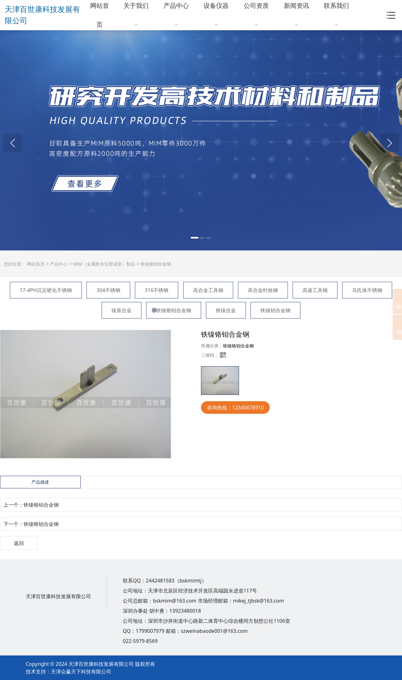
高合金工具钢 (208, 290)
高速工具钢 (315, 290)
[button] (12, 143)
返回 (19, 543)
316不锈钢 (156, 290)
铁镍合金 (226, 310)
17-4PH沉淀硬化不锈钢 (46, 290)
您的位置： (15, 264)
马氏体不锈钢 (367, 290)
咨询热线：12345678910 (235, 407)
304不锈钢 (108, 290)
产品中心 (58, 264)
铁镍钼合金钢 (275, 310)
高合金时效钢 (263, 290)
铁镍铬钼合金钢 (155, 264)
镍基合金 (121, 310)
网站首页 (36, 264)
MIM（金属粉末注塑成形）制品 (103, 264)
